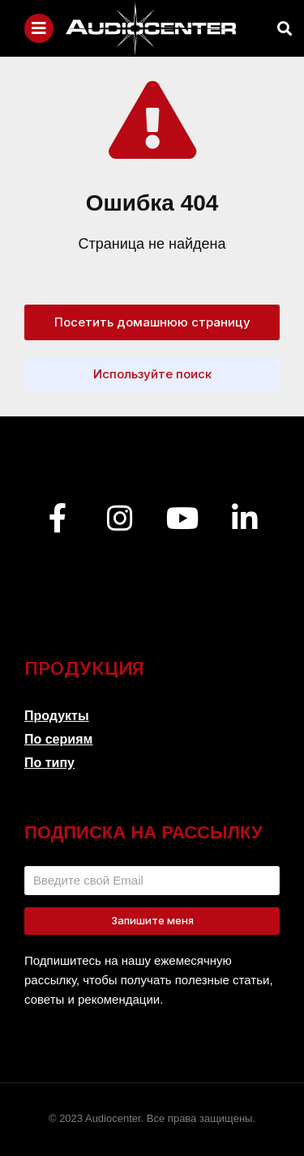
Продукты (56, 716)
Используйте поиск (152, 374)
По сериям (58, 739)
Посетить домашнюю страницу (152, 322)
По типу (49, 763)
